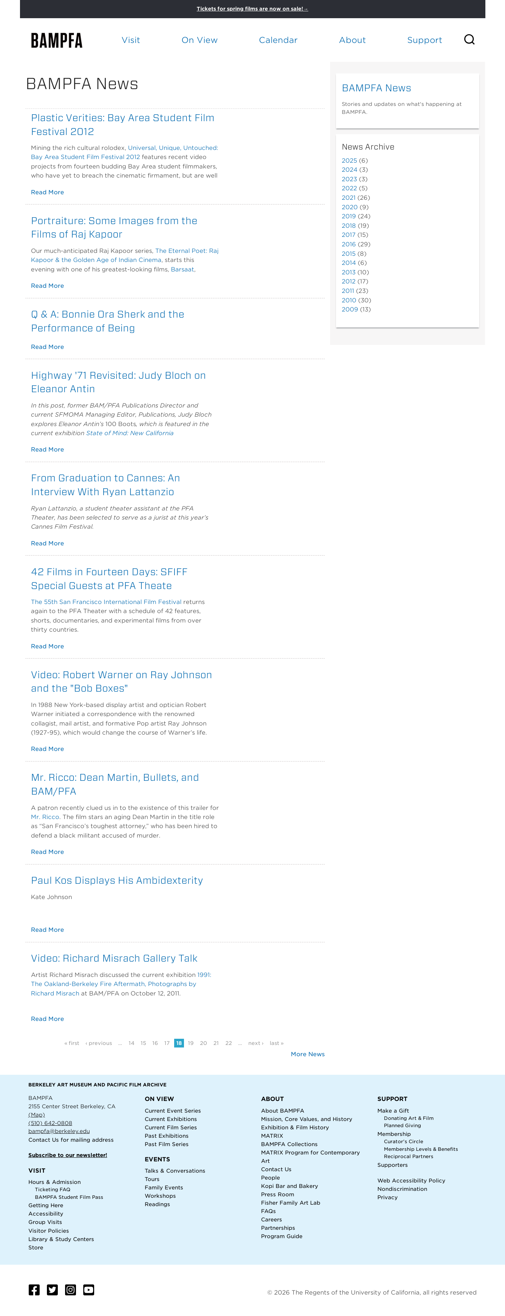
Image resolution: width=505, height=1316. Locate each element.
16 (155, 1043)
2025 (349, 160)
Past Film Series (167, 1144)
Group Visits (45, 1222)
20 (203, 1043)
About (352, 40)
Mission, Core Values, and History (306, 1119)
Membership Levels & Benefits (421, 1149)
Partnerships (278, 1228)
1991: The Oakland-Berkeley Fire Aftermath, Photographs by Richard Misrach (121, 984)
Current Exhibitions (171, 1119)
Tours (152, 1179)
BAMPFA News (376, 88)
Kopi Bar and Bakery (289, 1186)
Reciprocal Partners (408, 1156)
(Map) (36, 1115)
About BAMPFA (282, 1111)
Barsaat (182, 269)
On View (199, 40)
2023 (349, 179)
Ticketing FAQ (53, 1189)
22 (228, 1043)
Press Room (277, 1194)
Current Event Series (173, 1111)
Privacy (387, 1197)
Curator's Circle (403, 1141)
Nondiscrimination (402, 1189)
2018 (349, 225)
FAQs (268, 1211)
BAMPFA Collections (289, 1144)
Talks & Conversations (175, 1171)
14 (132, 1043)
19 (191, 1043)
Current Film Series (171, 1127)
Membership (394, 1134)
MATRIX (272, 1136)
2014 (349, 262)
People (270, 1177)
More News (308, 1054)
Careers (271, 1219)
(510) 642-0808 (50, 1123)
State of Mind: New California (130, 433)
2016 (349, 244)
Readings (157, 1204)
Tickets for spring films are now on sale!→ (252, 9)
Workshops (160, 1196)
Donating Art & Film (409, 1118)
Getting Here (45, 1205)
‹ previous (98, 1043)
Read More (47, 192)
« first (71, 1043)
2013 (349, 272)
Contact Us (43, 1140)
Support (424, 40)
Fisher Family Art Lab (290, 1203)
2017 (349, 234)
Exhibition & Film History (295, 1127)
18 (179, 1043)
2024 (349, 169)
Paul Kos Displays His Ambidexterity (117, 880)
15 (143, 1043)
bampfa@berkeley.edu (59, 1131)
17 (167, 1043)
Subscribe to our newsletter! (67, 1155)
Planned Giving (402, 1125)
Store (35, 1247)
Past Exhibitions (167, 1136)
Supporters (392, 1165)
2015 (349, 253)
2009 (350, 309)
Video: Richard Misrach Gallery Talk (114, 958)
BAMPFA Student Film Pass (69, 1197)
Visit (130, 40)
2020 (350, 207)
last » (277, 1043)
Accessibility (45, 1213)
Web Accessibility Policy (411, 1180)
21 (216, 1043)
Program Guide (281, 1236)
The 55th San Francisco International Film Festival (106, 602)
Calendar (278, 40)
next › (256, 1043)
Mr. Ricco (45, 817)
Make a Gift (393, 1111)
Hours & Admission (54, 1182)
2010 (349, 300)
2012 (349, 281)
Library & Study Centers (61, 1239)
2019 (349, 216)
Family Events (164, 1187)
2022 (349, 188)
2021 (349, 197)
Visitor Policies (48, 1231)
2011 (348, 290)
